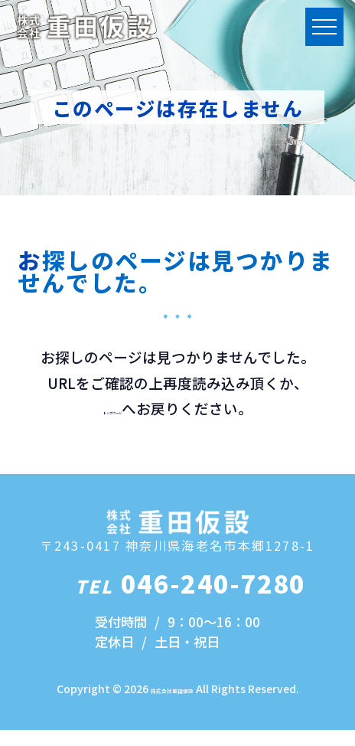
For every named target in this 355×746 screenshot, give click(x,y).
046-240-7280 (190, 599)
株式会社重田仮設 (172, 704)
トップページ (112, 408)
